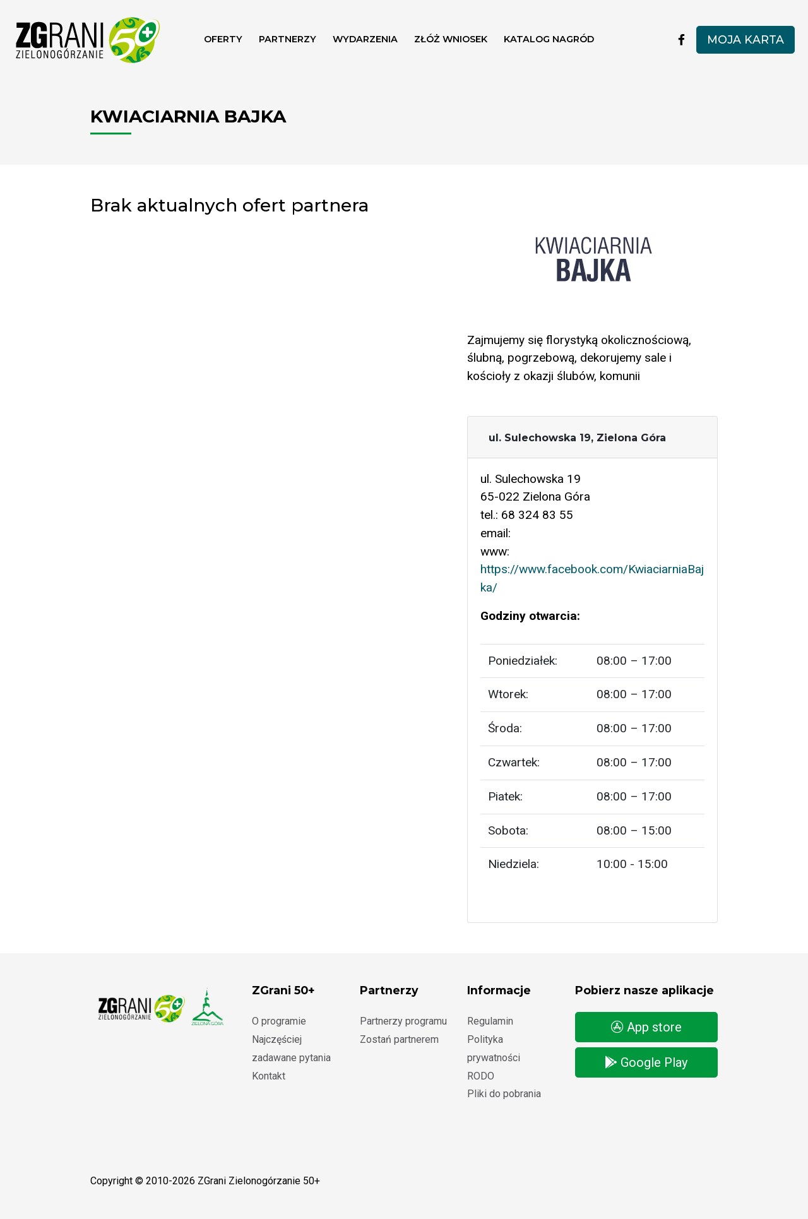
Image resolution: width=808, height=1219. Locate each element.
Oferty (223, 39)
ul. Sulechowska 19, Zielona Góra (577, 438)
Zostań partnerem (399, 1039)
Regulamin (490, 1021)
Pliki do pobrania (504, 1094)
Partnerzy (287, 39)
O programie (279, 1021)
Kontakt (268, 1076)
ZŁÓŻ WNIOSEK (450, 39)
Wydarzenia (365, 39)
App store (646, 1027)
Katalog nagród (549, 39)
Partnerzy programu (403, 1021)
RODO (480, 1076)
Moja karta (745, 39)
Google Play (646, 1062)
